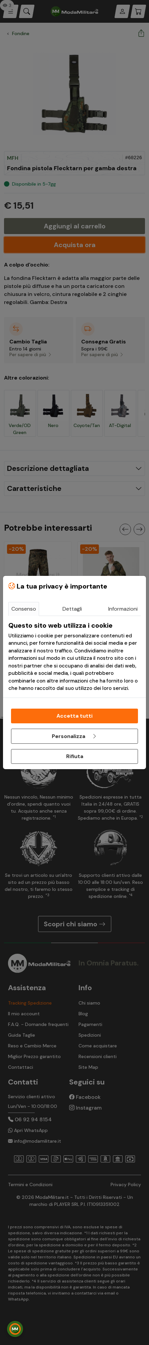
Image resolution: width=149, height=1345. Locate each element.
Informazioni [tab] (123, 608)
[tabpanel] (74, 656)
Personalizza (74, 736)
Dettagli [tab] (72, 608)
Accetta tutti (74, 715)
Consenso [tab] (23, 608)
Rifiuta (74, 756)
